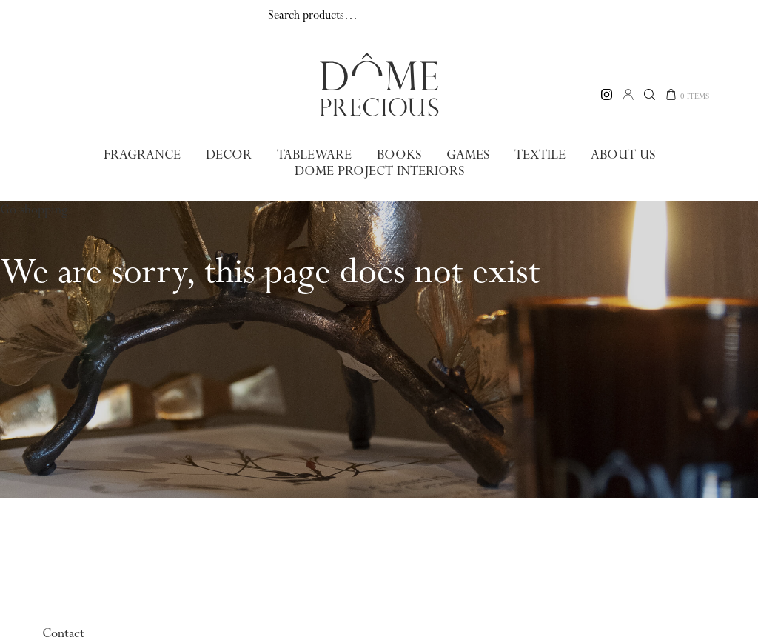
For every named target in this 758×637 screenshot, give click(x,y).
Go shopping (33, 208)
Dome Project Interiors (379, 170)
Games (464, 154)
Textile (536, 154)
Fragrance (146, 154)
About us (618, 154)
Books (396, 154)
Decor (230, 154)
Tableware (314, 154)
